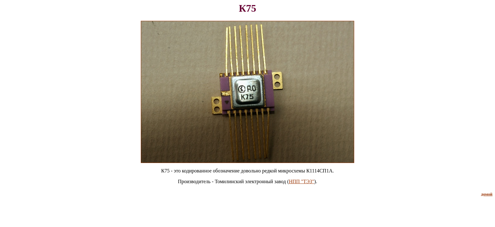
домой (486, 194)
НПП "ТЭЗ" (301, 181)
